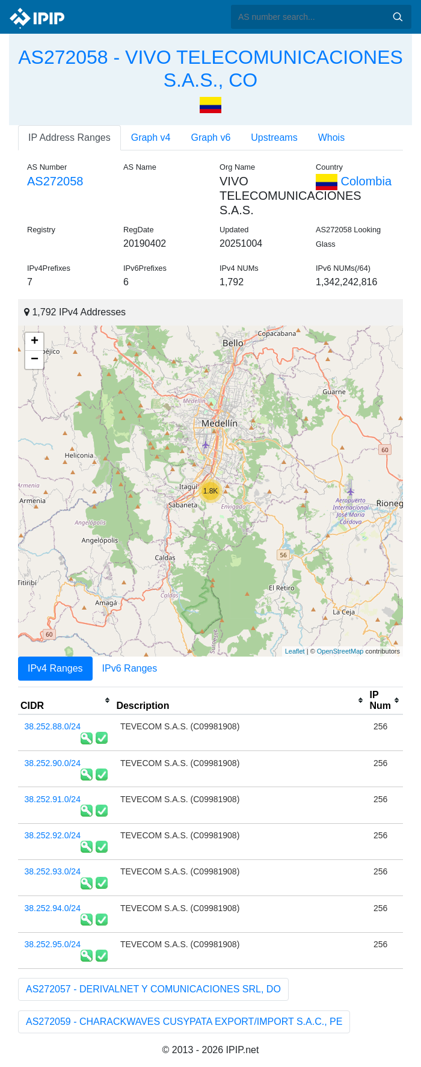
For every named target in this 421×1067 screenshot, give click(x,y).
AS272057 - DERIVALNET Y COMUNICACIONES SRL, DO (153, 989)
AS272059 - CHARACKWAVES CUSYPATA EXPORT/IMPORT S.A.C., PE (184, 1021)
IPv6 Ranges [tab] (130, 668)
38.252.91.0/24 (53, 799)
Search (397, 16)
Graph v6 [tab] (211, 137)
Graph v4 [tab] (151, 137)
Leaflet (295, 651)
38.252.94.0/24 (53, 908)
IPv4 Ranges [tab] (55, 668)
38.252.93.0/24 (53, 871)
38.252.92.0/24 (53, 835)
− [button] (34, 360)
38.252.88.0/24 (53, 726)
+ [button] (34, 342)
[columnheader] (66, 700)
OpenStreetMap (340, 651)
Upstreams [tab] (274, 137)
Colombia (354, 181)
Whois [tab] (331, 137)
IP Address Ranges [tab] (69, 137)
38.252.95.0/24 (53, 944)
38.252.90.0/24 (53, 763)
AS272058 (55, 181)
